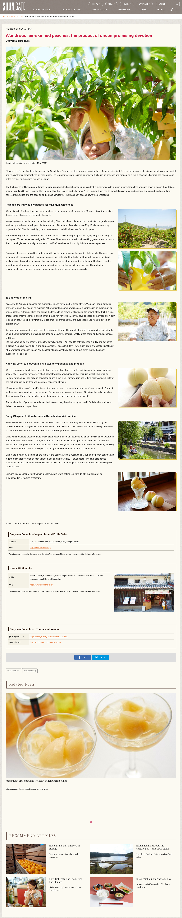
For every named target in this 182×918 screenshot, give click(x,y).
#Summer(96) (13, 671)
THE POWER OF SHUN (71, 10)
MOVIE (144, 10)
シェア (82, 657)
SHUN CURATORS (99, 10)
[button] (91, 822)
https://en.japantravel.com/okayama (45, 642)
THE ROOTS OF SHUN (41, 10)
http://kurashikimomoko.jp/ (41, 585)
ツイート (100, 657)
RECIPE (160, 10)
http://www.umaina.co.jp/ (40, 547)
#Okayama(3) (30, 671)
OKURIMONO (124, 10)
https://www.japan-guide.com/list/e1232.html (49, 636)
